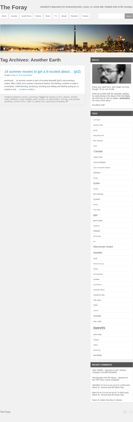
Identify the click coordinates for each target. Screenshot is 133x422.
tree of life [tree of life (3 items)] (97, 321)
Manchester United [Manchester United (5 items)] (103, 246)
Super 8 (30, 101)
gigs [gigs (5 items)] (95, 215)
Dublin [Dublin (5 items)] (96, 183)
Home (4, 16)
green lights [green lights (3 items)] (98, 220)
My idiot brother (53, 99)
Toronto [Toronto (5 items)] (97, 316)
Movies (38, 16)
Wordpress (131, 412)
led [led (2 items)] (94, 241)
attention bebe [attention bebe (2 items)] (98, 125)
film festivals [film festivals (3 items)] (98, 194)
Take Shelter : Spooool (102, 370)
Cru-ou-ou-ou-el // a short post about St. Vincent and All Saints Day (111, 386)
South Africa (26, 16)
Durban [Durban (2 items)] (95, 189)
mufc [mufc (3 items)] (95, 258)
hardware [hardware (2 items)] (96, 226)
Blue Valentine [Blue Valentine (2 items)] (98, 141)
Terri (43, 101)
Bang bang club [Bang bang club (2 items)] (98, 135)
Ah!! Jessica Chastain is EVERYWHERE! (109, 371)
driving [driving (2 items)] (95, 178)
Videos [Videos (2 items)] (95, 345)
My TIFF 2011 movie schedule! (105, 380)
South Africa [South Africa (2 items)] (97, 284)
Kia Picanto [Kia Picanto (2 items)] (97, 236)
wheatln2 (28, 75)
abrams (66, 97)
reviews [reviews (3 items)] (96, 279)
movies (42, 99)
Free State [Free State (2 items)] (96, 210)
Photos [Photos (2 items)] (95, 269)
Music (48, 16)
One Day (64, 99)
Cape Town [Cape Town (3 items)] (98, 157)
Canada (14, 16)
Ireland (64, 16)
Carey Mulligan (25, 99)
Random (74, 16)
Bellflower (14, 99)
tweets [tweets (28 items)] (99, 327)
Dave (94, 400)
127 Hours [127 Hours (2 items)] (96, 120)
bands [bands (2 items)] (95, 130)
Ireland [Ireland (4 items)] (96, 231)
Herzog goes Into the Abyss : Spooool (108, 377)
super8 (37, 101)
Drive (35, 99)
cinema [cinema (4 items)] (96, 173)
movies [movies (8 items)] (97, 252)
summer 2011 (20, 101)
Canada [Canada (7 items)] (98, 151)
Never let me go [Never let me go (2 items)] (98, 264)
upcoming (50, 101)
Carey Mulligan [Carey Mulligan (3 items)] (99, 162)
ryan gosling (74, 99)
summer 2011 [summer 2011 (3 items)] (98, 290)
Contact (85, 16)
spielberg (8, 101)
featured (16, 97)
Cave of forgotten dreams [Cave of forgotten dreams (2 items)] (101, 167)
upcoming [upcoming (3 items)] (97, 334)
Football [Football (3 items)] (96, 199)
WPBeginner (125, 412)
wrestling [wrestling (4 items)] (97, 355)
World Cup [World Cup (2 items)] (96, 350)
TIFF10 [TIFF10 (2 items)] (95, 310)
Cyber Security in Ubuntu (111, 400)
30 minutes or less (54, 97)
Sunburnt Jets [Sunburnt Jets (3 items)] (99, 295)
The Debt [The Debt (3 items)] (97, 300)
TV (55, 16)
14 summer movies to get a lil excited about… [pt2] (42, 71)
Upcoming (33, 97)
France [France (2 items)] (95, 204)
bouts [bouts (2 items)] (95, 146)
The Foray (13, 7)
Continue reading (28, 89)
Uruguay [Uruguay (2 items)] (96, 340)
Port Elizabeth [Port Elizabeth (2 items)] (98, 274)
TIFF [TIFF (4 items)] (95, 305)
